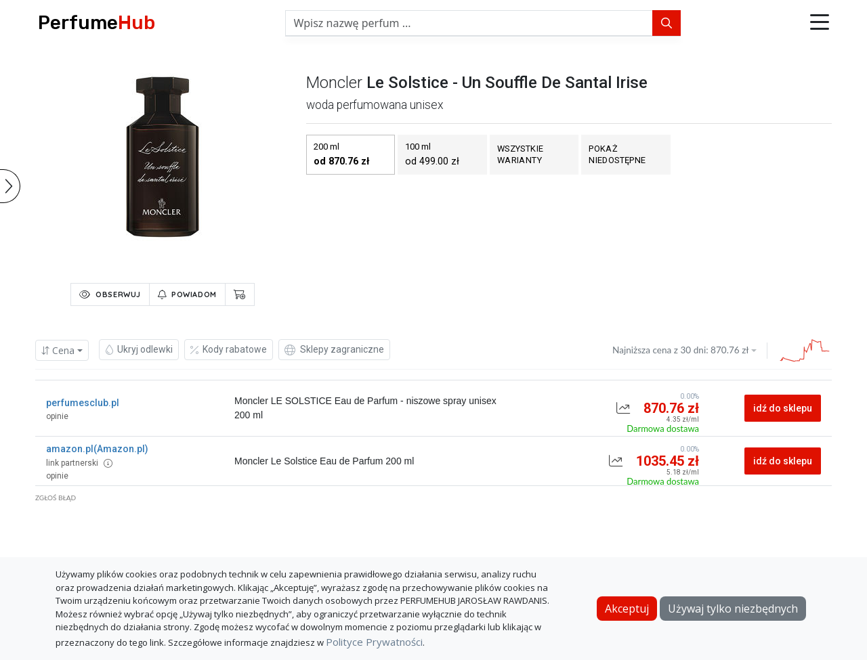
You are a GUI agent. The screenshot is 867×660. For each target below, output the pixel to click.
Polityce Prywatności (374, 641)
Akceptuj (627, 608)
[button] (819, 23)
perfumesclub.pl (82, 402)
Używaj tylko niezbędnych (733, 608)
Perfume (96, 23)
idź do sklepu (782, 408)
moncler (334, 82)
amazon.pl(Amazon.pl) (97, 448)
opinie (57, 416)
